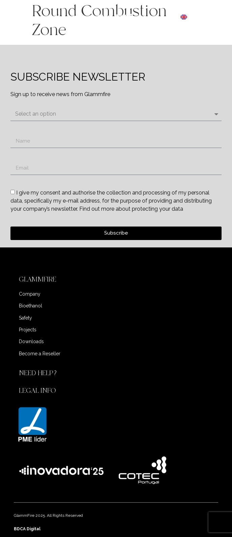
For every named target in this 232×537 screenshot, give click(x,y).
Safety (25, 318)
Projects (27, 329)
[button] (116, 279)
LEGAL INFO (37, 390)
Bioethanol (30, 305)
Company (29, 294)
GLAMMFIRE (37, 279)
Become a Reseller (39, 353)
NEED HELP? (39, 373)
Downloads (31, 341)
